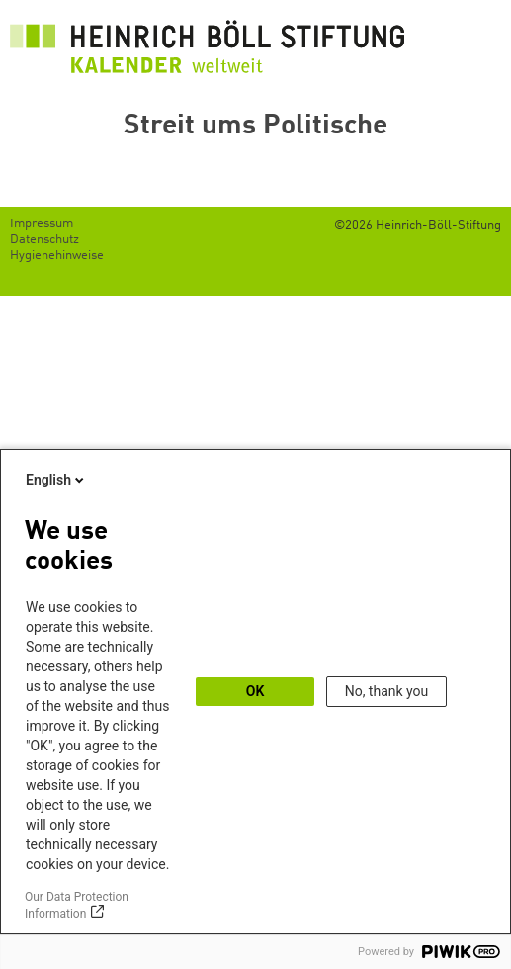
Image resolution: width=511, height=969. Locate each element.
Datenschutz (44, 239)
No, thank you (387, 691)
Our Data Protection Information (76, 905)
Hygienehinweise (57, 255)
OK (255, 691)
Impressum (41, 224)
